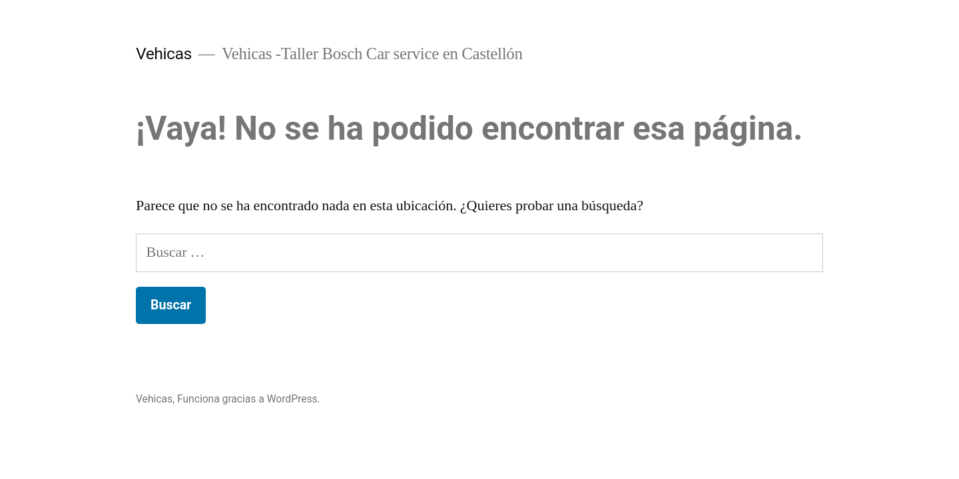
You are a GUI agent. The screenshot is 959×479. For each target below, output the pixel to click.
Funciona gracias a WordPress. (248, 399)
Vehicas (164, 53)
